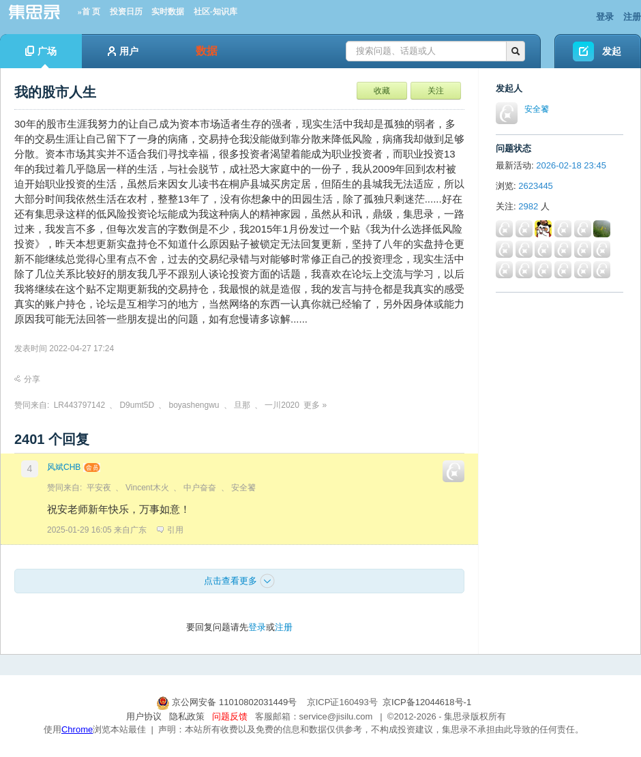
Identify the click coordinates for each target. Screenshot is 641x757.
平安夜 (99, 487)
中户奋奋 (199, 487)
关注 (436, 90)
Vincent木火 (147, 487)
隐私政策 (187, 716)
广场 (41, 57)
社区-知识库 (215, 11)
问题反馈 (230, 716)
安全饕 (243, 487)
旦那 (242, 405)
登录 (605, 17)
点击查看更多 (239, 581)
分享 (27, 379)
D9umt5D (136, 405)
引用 (170, 530)
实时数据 (167, 11)
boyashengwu (193, 405)
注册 (632, 17)
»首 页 (89, 11)
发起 (611, 51)
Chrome (77, 729)
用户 (123, 51)
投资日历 (126, 11)
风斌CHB (63, 467)
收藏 (382, 90)
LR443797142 (79, 405)
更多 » (315, 405)
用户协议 (144, 716)
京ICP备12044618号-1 (427, 702)
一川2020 (282, 405)
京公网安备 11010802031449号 (227, 702)
